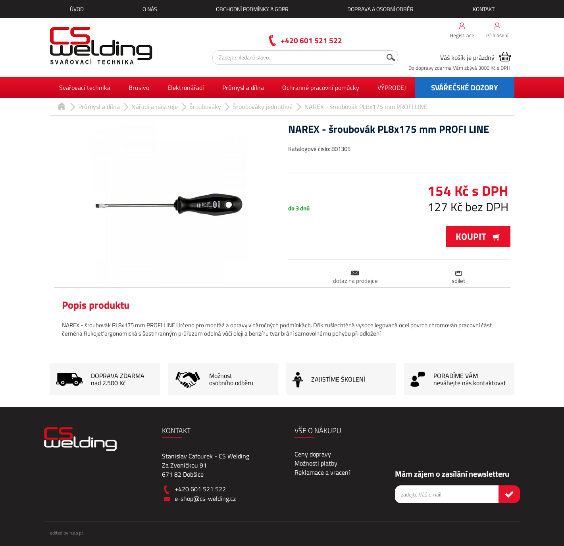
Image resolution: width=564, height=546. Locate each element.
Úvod (77, 9)
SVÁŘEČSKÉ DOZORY (464, 87)
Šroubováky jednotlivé (263, 106)
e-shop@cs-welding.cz (205, 498)
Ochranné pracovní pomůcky (320, 87)
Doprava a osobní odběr (380, 9)
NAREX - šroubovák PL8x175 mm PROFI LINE (365, 106)
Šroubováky (205, 106)
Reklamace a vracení (322, 472)
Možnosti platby (316, 463)
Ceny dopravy (313, 454)
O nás (149, 9)
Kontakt (484, 9)
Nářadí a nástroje (154, 106)
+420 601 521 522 (311, 40)
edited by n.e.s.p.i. (67, 532)
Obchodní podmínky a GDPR (252, 9)
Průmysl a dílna (243, 87)
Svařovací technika (84, 87)
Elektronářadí (185, 87)
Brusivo (139, 87)
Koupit (478, 236)
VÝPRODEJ (391, 87)
